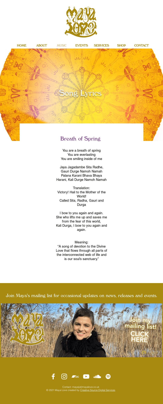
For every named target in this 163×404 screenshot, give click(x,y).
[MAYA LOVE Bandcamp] (75, 376)
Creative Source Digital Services (97, 390)
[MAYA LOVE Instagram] (64, 376)
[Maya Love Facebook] (53, 376)
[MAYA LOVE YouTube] (86, 376)
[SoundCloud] (97, 376)
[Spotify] (108, 376)
